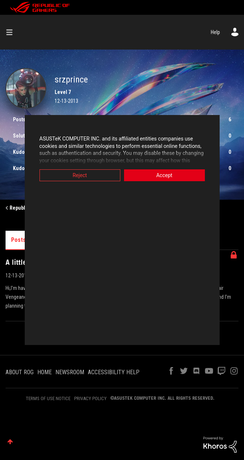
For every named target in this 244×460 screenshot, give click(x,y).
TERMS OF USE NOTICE (48, 398)
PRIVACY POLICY (90, 398)
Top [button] (10, 441)
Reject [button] (69, 175)
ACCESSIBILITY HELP (114, 372)
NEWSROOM (69, 372)
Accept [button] (175, 175)
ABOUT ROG (20, 372)
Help (215, 32)
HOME (44, 372)
